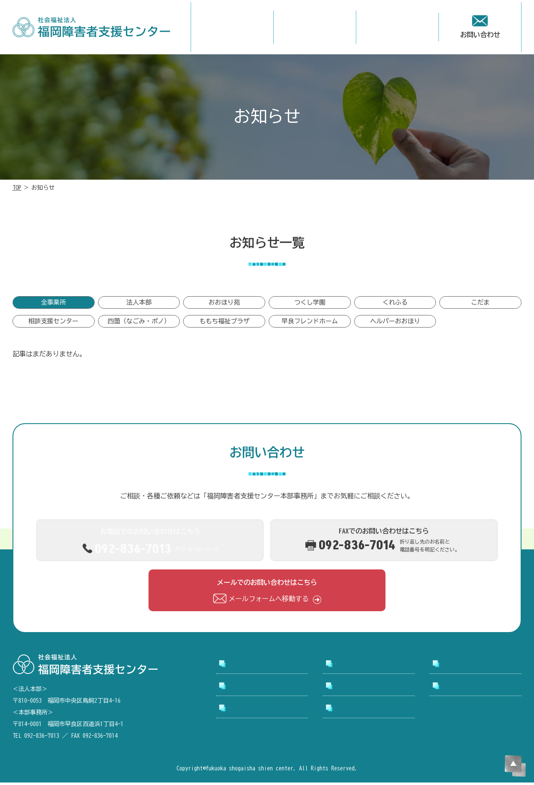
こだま (480, 304)
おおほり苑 (224, 304)
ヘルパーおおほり (395, 324)
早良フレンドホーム (310, 324)
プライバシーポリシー (368, 714)
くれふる (395, 304)
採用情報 (242, 688)
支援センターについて (368, 666)
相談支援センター (53, 324)
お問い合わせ (462, 688)
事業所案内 (459, 666)
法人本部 (138, 304)
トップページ (249, 666)
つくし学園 (309, 304)
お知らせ (348, 688)
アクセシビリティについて (265, 714)
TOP (17, 188)
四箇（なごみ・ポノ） (139, 324)
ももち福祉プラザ (224, 324)
